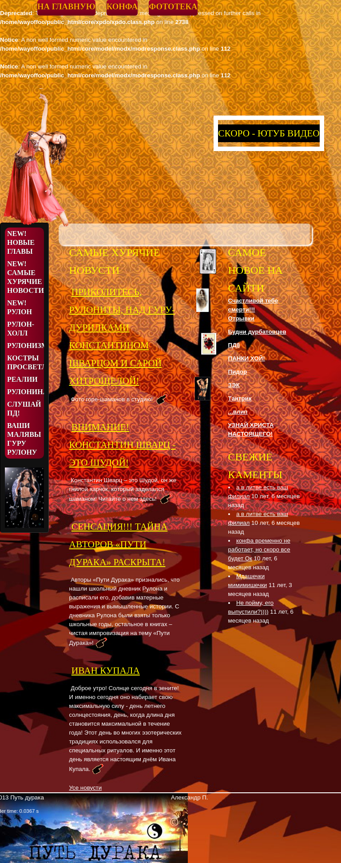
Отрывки (241, 318)
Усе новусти (85, 787)
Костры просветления (25, 362)
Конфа (122, 6)
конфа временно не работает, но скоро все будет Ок (259, 549)
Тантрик (240, 398)
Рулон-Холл (20, 328)
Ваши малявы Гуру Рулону (24, 439)
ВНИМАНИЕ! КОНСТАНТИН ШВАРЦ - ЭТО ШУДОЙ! (122, 445)
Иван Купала (105, 670)
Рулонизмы (25, 345)
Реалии (22, 379)
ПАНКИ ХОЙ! (246, 358)
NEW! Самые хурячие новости (25, 277)
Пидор (237, 371)
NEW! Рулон (19, 307)
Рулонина (25, 392)
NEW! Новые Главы (21, 242)
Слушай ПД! (24, 408)
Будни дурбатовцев (257, 331)
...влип (238, 411)
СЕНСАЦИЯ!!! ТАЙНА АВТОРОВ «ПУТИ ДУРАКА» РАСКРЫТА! (118, 544)
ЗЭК (234, 385)
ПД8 (234, 345)
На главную (66, 6)
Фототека (173, 6)
